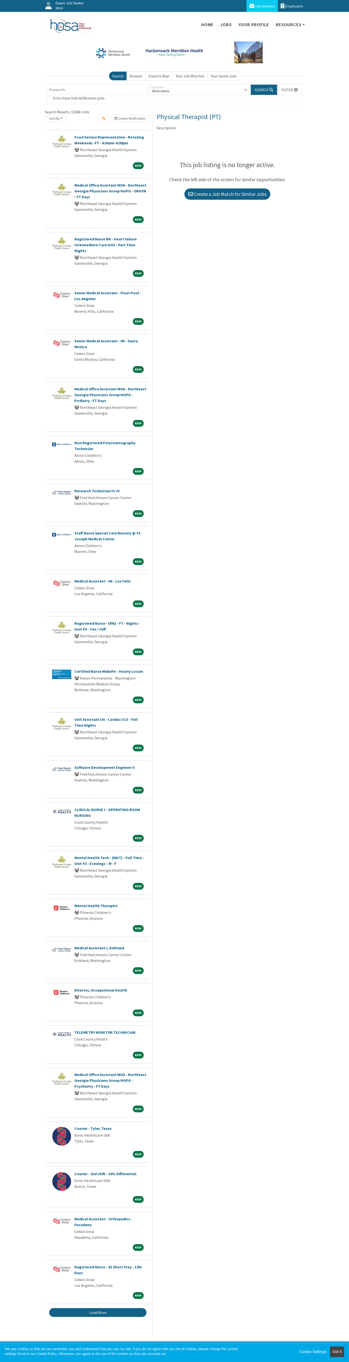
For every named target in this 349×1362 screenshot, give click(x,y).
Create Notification (129, 118)
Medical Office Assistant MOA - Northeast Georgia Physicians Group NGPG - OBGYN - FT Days (110, 191)
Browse (136, 76)
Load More (97, 1312)
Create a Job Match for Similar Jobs (227, 194)
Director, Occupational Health (100, 990)
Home (207, 24)
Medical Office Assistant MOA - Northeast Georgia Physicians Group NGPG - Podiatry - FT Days (110, 394)
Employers (292, 6)
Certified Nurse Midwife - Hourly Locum (108, 671)
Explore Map (159, 76)
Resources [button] (288, 24)
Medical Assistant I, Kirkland (99, 947)
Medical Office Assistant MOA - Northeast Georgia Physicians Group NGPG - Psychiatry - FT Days (110, 1080)
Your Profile (253, 24)
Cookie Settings (312, 1352)
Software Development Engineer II (104, 767)
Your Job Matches (190, 76)
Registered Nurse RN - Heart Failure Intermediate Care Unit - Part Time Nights (105, 245)
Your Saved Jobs (224, 76)
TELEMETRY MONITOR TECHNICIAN (104, 1032)
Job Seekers (262, 6)
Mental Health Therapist (96, 905)
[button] (289, 89)
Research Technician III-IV (97, 490)
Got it (337, 1352)
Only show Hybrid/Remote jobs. (79, 98)
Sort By (54, 118)
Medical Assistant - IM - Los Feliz (102, 581)
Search (117, 76)
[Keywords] (98, 89)
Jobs (225, 24)
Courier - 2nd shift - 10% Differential (105, 1173)
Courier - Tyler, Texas (93, 1128)
